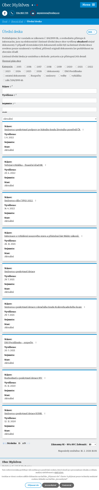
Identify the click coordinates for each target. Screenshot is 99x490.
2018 (49, 66)
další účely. (59, 472)
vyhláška (76, 75)
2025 (28, 71)
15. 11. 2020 (10, 385)
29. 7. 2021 (9, 279)
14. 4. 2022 (9, 208)
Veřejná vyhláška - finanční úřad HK (25, 165)
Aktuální (9, 150)
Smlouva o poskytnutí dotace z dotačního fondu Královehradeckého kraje (45, 307)
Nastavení (66, 485)
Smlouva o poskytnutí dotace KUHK (25, 413)
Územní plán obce (11, 61)
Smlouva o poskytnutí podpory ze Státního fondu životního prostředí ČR (44, 129)
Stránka (11, 443)
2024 (18, 71)
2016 (29, 66)
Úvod (4, 21)
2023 (7, 71)
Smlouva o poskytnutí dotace (19, 271)
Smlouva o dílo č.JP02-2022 (20, 200)
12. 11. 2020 (10, 421)
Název (6, 86)
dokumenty (53, 71)
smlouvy (50, 75)
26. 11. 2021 (9, 244)
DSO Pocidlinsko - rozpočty (20, 342)
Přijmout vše (33, 485)
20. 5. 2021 (9, 350)
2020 (69, 66)
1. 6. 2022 (9, 137)
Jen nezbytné (50, 485)
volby (63, 75)
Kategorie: (7, 66)
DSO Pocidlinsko (73, 71)
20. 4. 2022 (9, 173)
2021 (80, 66)
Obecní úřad (17, 21)
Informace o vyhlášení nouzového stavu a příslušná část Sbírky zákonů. (43, 236)
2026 (39, 71)
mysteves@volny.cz (48, 13)
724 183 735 (22, 13)
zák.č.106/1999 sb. (14, 80)
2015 (19, 66)
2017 (39, 66)
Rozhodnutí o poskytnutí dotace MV (25, 378)
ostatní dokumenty (15, 75)
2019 (59, 66)
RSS (91, 32)
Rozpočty (36, 75)
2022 (90, 66)
